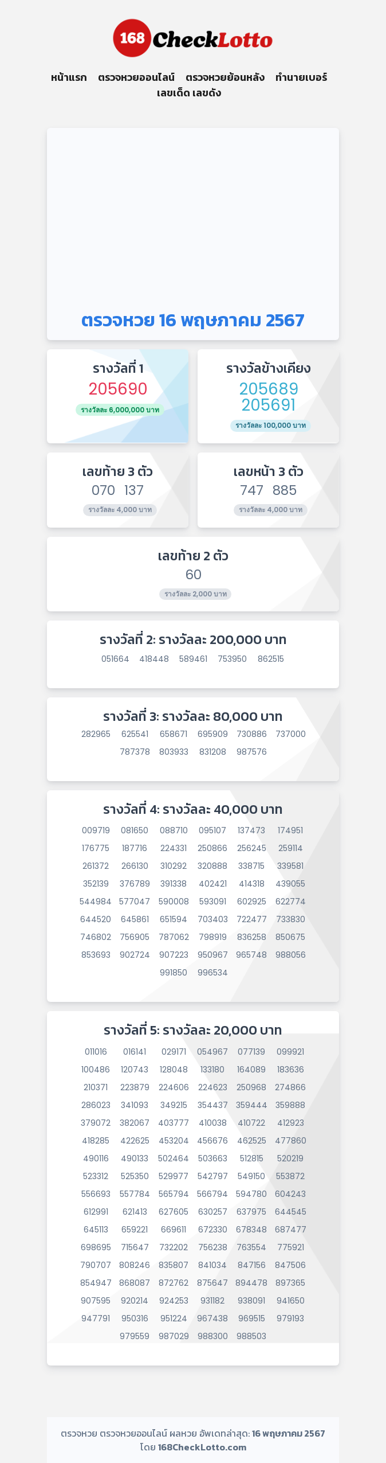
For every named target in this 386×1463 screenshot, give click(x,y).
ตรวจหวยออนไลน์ (136, 77)
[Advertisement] (193, 214)
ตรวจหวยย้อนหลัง (225, 77)
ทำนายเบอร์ (301, 77)
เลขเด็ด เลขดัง (189, 92)
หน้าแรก (69, 77)
